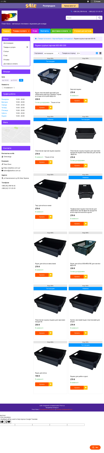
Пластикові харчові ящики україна (47, 151)
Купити (41, 107)
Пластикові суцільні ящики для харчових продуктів (50, 321)
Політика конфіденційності (64, 409)
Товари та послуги (44, 38)
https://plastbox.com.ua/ (12, 168)
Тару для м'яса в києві (43, 205)
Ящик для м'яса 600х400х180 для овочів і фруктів (85, 264)
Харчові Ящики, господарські (62, 38)
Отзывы (6, 60)
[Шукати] (99, 18)
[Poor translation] (7, 422)
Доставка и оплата (60, 31)
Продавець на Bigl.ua (52, 407)
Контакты (45, 31)
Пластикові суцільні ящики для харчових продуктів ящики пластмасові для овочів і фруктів (85, 152)
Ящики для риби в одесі (79, 376)
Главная (6, 31)
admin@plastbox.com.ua (12, 170)
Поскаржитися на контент (47, 409)
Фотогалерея (8, 43)
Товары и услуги (20, 31)
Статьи (6, 51)
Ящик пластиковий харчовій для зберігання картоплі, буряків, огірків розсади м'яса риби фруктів (48, 94)
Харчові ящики (75, 89)
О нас (35, 31)
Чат (95, 447)
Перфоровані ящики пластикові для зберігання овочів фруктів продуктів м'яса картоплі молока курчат (83, 210)
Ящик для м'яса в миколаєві (45, 263)
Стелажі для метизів (82, 31)
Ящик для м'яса (41, 373)
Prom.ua (62, 405)
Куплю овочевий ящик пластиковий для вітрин (85, 321)
